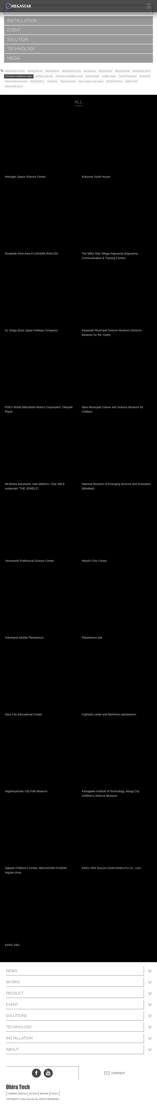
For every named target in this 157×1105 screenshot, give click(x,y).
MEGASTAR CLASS (71, 71)
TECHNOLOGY (21, 48)
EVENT (14, 30)
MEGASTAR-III (52, 71)
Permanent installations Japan (19, 76)
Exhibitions (52, 81)
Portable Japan (109, 76)
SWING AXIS (131, 81)
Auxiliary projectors (44, 76)
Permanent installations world (69, 76)
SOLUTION (17, 39)
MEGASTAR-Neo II (13, 86)
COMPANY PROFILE (17, 1094)
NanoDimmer (90, 71)
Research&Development (16, 81)
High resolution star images (91, 81)
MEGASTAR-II (105, 71)
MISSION (44, 1094)
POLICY (54, 1094)
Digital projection (68, 81)
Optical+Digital (92, 76)
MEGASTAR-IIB (122, 71)
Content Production (127, 76)
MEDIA (13, 58)
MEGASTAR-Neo (114, 81)
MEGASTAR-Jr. (37, 81)
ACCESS (33, 1094)
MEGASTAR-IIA (35, 71)
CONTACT (118, 1073)
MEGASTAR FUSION (15, 71)
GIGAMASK (144, 76)
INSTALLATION (22, 20)
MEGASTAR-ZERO (141, 71)
